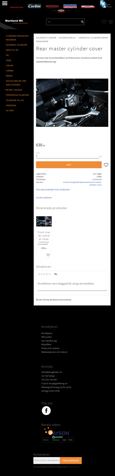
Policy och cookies (50, 348)
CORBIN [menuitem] (9, 70)
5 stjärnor (49, 274)
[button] (2, 3)
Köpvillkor (46, 344)
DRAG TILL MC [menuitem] (12, 50)
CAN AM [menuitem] (9, 65)
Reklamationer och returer (54, 352)
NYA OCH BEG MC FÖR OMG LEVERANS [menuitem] (16, 83)
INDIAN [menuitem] (9, 75)
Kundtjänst (46, 333)
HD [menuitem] (7, 55)
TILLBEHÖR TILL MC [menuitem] (15, 100)
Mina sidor (46, 337)
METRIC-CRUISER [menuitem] (14, 90)
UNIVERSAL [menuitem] (11, 105)
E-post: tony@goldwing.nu (54, 383)
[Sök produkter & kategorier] (63, 22)
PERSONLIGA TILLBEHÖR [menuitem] (17, 95)
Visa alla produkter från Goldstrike (53, 189)
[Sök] (82, 22)
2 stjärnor (41, 274)
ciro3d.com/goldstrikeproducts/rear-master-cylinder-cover (82, 183)
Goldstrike (97, 179)
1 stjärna (39, 274)
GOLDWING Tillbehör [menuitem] (16, 45)
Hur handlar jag (49, 340)
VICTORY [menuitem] (10, 110)
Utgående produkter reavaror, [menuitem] (17, 38)
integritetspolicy (73, 467)
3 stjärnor (44, 274)
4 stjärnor (47, 274)
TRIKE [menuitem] (8, 60)
